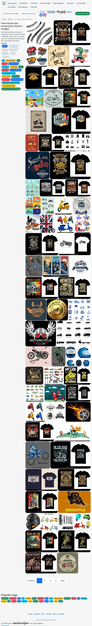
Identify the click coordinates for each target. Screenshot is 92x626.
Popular (12, 53)
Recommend (13, 50)
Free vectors (12, 3)
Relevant (5, 53)
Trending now (14, 46)
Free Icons (70, 3)
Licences (37, 614)
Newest (5, 50)
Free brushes (81, 3)
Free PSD (34, 7)
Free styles (11, 7)
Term (43, 614)
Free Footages (45, 3)
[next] (62, 580)
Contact (61, 614)
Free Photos (23, 3)
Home (4, 19)
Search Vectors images (11, 14)
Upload (42, 12)
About (55, 614)
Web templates (58, 3)
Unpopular (6, 57)
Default (5, 46)
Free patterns (23, 7)
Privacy (48, 614)
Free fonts (34, 3)
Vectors (10, 19)
